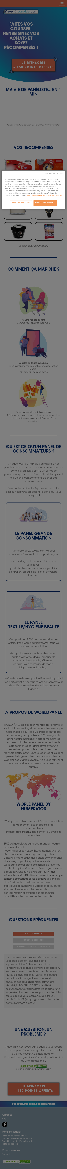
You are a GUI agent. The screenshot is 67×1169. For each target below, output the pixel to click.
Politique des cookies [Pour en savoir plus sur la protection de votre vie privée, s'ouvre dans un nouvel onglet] (34, 195)
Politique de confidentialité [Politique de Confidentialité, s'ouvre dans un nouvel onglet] (52, 195)
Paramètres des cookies (21, 203)
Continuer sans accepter (54, 173)
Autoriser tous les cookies (45, 203)
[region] (33, 189)
